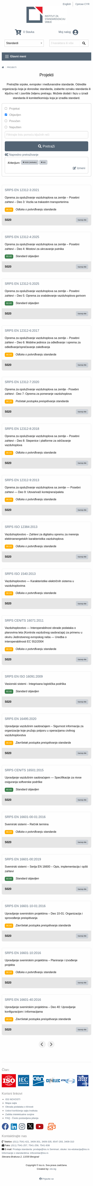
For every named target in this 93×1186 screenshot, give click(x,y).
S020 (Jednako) (30, 162)
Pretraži (46, 146)
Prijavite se (48, 1178)
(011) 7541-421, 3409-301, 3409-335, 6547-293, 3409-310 (43, 1141)
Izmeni (79, 168)
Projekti (11, 67)
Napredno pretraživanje (21, 154)
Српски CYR (82, 4)
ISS (43, 162)
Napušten (13, 127)
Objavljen (13, 114)
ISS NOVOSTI (12, 1099)
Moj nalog (68, 31)
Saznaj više (82, 220)
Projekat (12, 108)
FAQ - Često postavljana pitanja (21, 1118)
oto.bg (53, 1169)
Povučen (12, 121)
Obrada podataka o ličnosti (19, 1106)
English (67, 4)
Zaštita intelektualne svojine (19, 1114)
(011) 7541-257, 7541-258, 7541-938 (30, 1145)
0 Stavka (24, 31)
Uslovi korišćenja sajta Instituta (21, 1110)
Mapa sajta (11, 1103)
